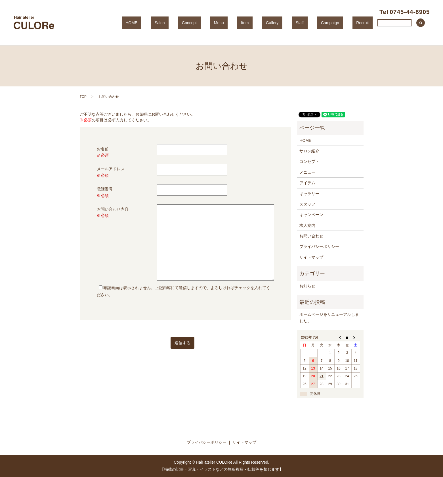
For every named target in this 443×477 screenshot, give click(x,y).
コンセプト (309, 161)
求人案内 (307, 225)
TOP (83, 97)
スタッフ (307, 204)
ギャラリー (309, 193)
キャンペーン (311, 214)
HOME (191, 22)
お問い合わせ (311, 236)
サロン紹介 (309, 151)
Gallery (293, 22)
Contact (392, 22)
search (420, 22)
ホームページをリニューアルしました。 (329, 317)
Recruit (361, 22)
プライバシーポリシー (319, 246)
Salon (212, 22)
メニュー (307, 172)
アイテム (307, 183)
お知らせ (307, 286)
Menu (256, 22)
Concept (233, 22)
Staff (313, 22)
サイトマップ (311, 257)
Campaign (336, 22)
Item (274, 22)
